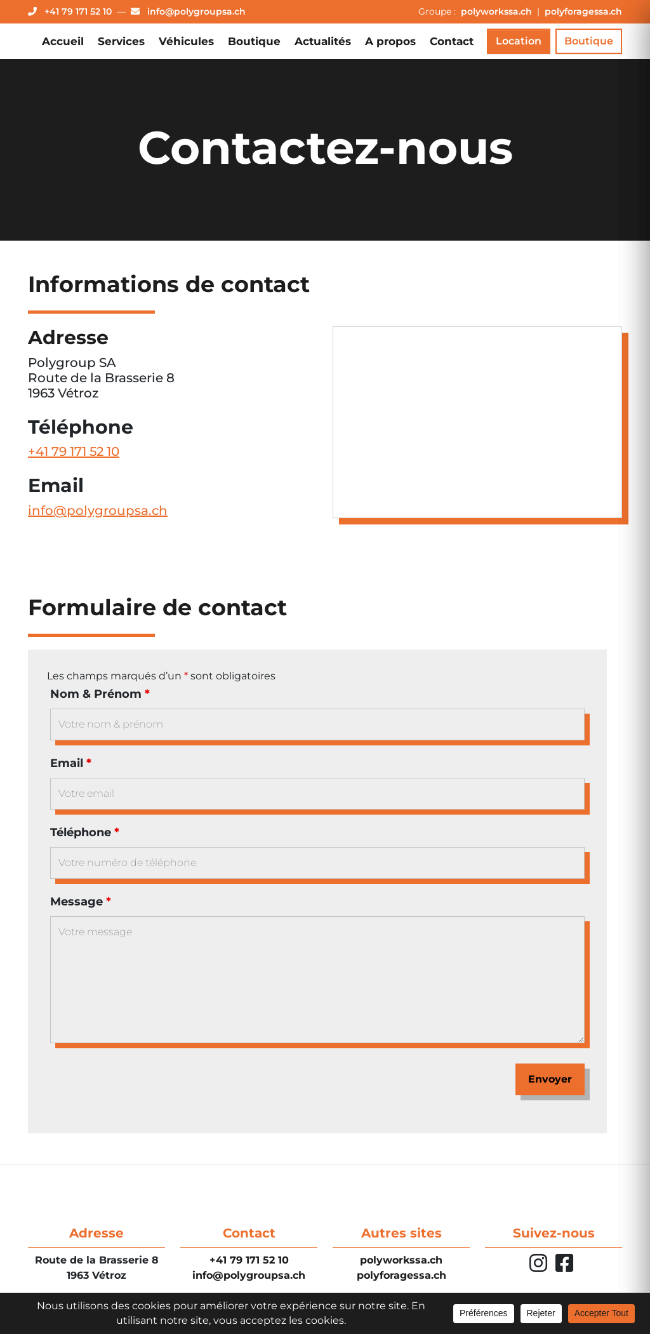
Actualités (323, 41)
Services (121, 41)
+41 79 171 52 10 (73, 455)
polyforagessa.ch (583, 11)
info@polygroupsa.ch (98, 514)
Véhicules (186, 41)
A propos (390, 41)
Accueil (63, 41)
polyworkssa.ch (497, 11)
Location (518, 41)
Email (70, 767)
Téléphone (84, 836)
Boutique (254, 41)
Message (80, 905)
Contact (452, 41)
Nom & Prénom (100, 697)
